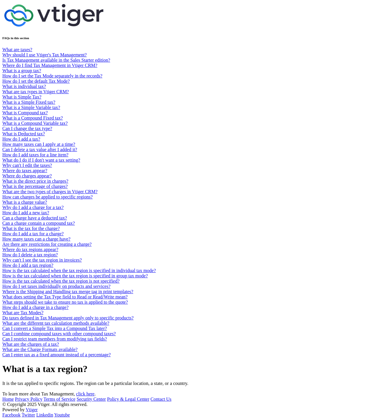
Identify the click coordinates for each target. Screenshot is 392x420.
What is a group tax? (21, 70)
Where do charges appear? (27, 175)
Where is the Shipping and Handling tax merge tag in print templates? (67, 291)
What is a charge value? (24, 202)
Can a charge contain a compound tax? (38, 223)
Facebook (11, 414)
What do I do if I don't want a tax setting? (41, 160)
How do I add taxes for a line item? (35, 154)
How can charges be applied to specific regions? (47, 196)
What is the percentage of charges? (35, 186)
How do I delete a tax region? (30, 254)
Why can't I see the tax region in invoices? (42, 259)
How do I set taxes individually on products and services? (56, 286)
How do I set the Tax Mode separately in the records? (52, 75)
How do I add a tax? (21, 138)
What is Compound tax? (25, 112)
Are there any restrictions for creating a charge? (47, 244)
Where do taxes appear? (24, 170)
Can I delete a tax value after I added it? (39, 149)
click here (85, 393)
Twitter (28, 414)
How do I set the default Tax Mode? (36, 81)
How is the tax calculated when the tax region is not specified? (60, 281)
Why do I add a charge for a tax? (33, 207)
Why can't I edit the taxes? (27, 165)
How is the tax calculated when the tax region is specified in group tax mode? (75, 275)
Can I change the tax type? (27, 128)
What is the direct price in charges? (35, 181)
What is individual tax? (24, 86)
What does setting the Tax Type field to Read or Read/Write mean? (65, 296)
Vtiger (32, 409)
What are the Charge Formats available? (40, 349)
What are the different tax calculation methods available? (55, 323)
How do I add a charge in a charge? (35, 307)
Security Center (91, 399)
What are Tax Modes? (22, 312)
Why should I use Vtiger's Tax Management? (44, 54)
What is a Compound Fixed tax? (32, 117)
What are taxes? (17, 49)
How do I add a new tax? (25, 212)
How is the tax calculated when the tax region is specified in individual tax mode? (79, 270)
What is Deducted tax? (23, 133)
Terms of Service (60, 399)
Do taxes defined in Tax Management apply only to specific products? (67, 317)
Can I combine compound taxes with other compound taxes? (59, 333)
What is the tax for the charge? (31, 228)
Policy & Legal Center (128, 399)
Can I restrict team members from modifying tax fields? (54, 338)
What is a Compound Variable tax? (35, 123)
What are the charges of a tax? (30, 344)
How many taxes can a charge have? (36, 238)
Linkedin (44, 414)
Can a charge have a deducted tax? (34, 217)
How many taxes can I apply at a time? (38, 144)
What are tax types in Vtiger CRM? (35, 91)
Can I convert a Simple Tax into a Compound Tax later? (54, 328)
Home (8, 399)
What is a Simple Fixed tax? (28, 102)
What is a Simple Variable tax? (31, 107)
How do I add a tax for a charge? (33, 233)
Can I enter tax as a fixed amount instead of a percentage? (56, 354)
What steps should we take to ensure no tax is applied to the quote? (65, 302)
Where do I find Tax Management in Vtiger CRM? (49, 65)
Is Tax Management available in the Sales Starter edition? (56, 60)
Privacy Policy (28, 399)
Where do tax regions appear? (30, 249)
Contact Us (161, 399)
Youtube (62, 414)
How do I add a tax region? (27, 265)
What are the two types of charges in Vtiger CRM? (49, 191)
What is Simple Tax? (21, 96)
